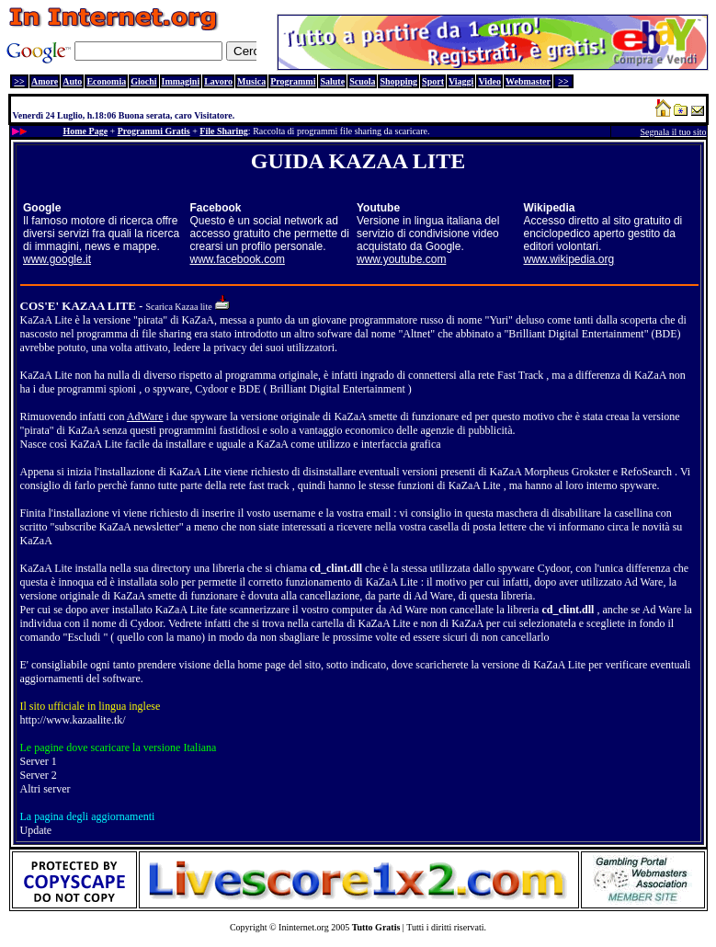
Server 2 (38, 775)
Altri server (45, 788)
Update (36, 830)
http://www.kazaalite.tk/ (73, 719)
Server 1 (38, 761)
